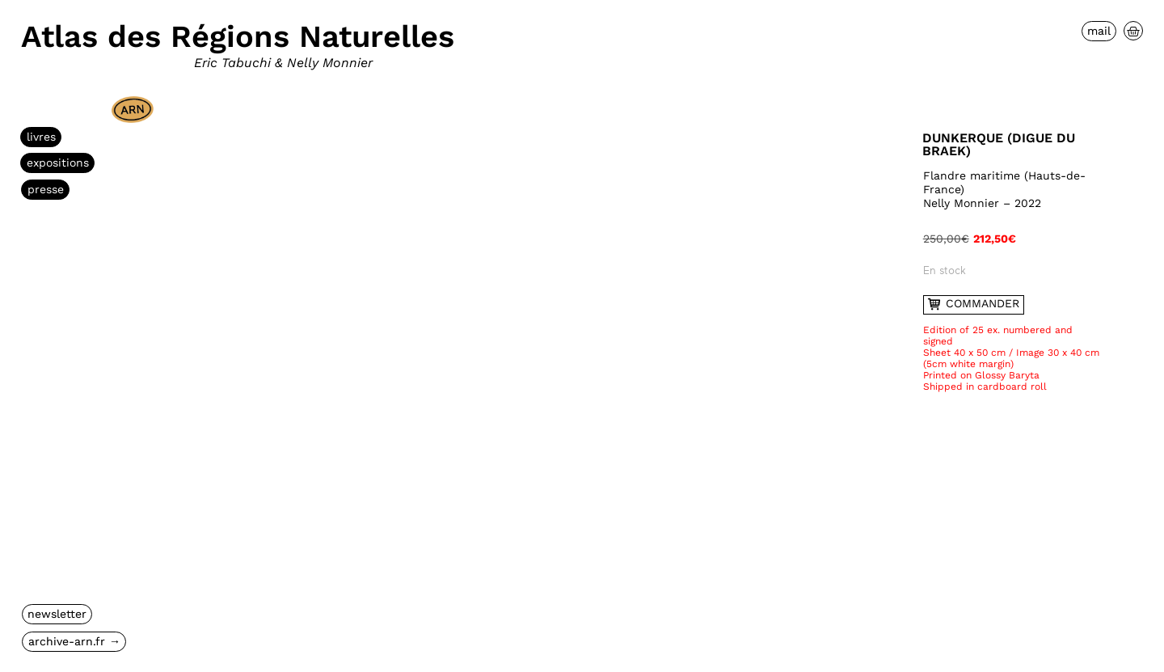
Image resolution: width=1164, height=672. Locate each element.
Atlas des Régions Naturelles (237, 36)
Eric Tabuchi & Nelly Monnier (283, 62)
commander (974, 304)
